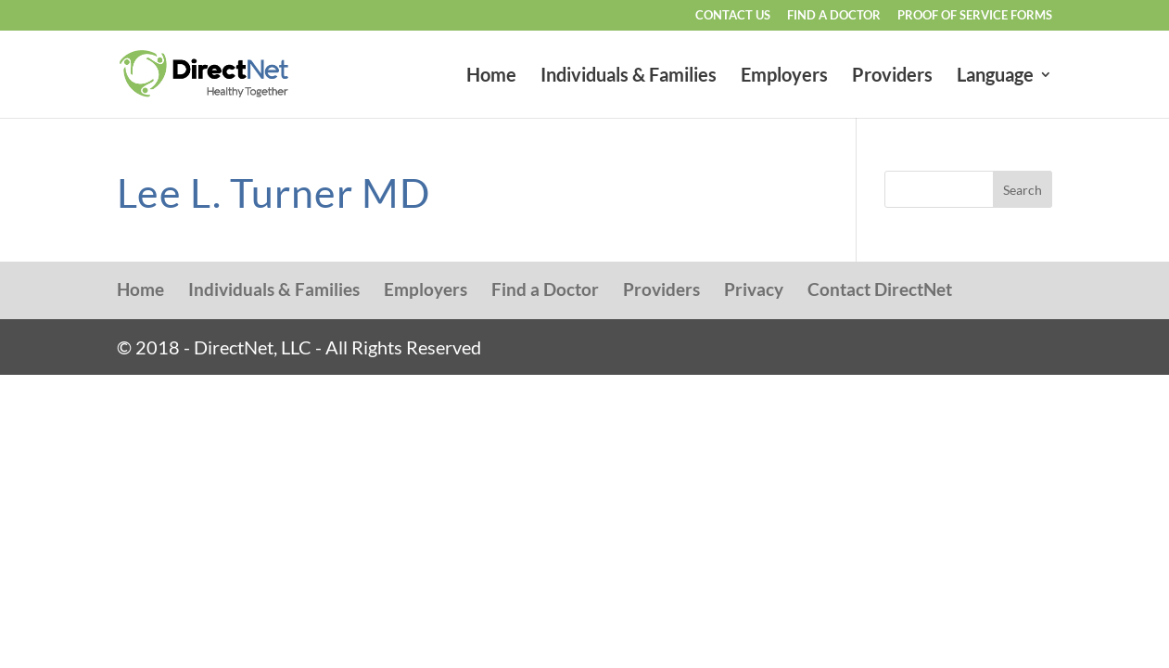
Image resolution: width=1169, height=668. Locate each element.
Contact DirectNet (879, 289)
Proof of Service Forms (974, 15)
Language (995, 76)
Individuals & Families (628, 76)
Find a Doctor (834, 15)
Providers (892, 76)
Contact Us (732, 15)
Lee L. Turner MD (273, 192)
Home (491, 76)
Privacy (753, 289)
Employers (784, 76)
